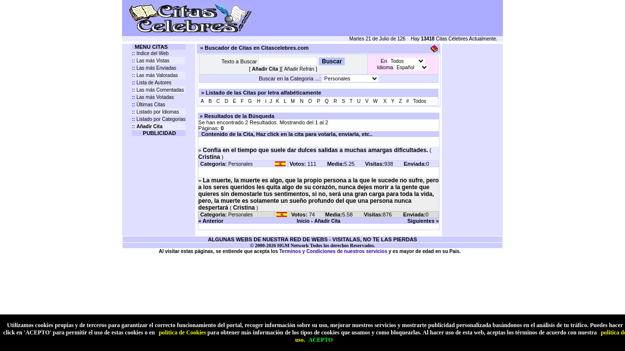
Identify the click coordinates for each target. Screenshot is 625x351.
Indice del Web (150, 53)
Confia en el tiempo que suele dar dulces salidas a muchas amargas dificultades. (315, 150)
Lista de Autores (151, 82)
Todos (419, 101)
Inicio (303, 221)
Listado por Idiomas (155, 112)
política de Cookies (182, 332)
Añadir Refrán (299, 69)
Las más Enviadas (154, 68)
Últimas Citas (148, 104)
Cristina (209, 157)
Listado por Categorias (159, 119)
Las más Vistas (150, 60)
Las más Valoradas (155, 75)
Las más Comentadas (158, 90)
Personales (241, 164)
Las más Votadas (153, 97)
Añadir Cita (327, 221)
